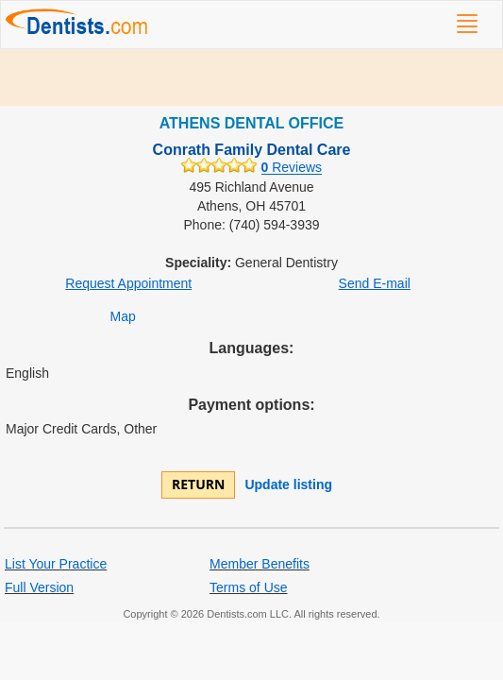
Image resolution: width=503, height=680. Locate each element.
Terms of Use (248, 587)
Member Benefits (260, 563)
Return (198, 484)
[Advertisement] (251, 77)
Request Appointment (128, 283)
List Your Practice (56, 563)
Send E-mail (375, 283)
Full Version (39, 587)
